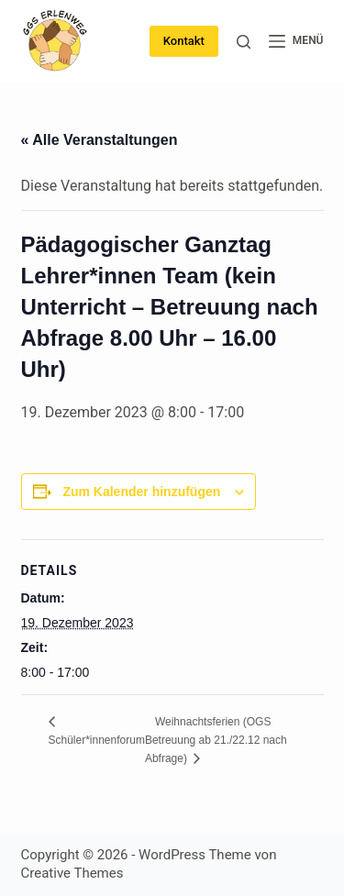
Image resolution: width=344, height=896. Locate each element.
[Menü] (296, 41)
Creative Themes (72, 873)
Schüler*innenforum (97, 740)
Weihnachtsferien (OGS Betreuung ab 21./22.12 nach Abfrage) (216, 740)
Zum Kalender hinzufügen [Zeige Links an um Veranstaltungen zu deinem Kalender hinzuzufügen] (141, 491)
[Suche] (243, 42)
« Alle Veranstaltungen (99, 140)
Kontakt (184, 41)
